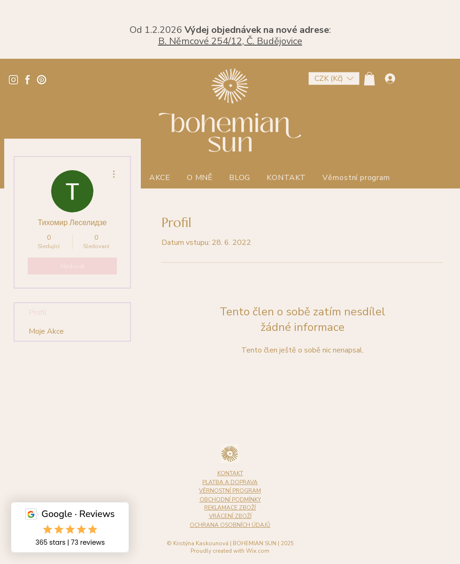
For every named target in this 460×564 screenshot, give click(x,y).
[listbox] (334, 78)
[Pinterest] (41, 80)
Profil (38, 312)
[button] (334, 78)
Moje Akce (46, 331)
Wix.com (257, 551)
